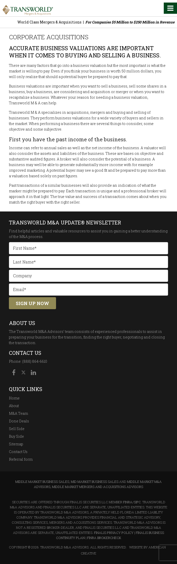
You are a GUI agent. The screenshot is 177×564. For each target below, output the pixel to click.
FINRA (127, 502)
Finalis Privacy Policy (113, 532)
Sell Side (16, 428)
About (14, 405)
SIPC (137, 502)
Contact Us (18, 451)
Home (14, 398)
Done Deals (19, 421)
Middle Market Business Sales (42, 481)
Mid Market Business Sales (94, 481)
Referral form (21, 459)
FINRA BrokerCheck (104, 537)
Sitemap (16, 444)
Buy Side (16, 436)
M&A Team (18, 413)
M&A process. (31, 236)
